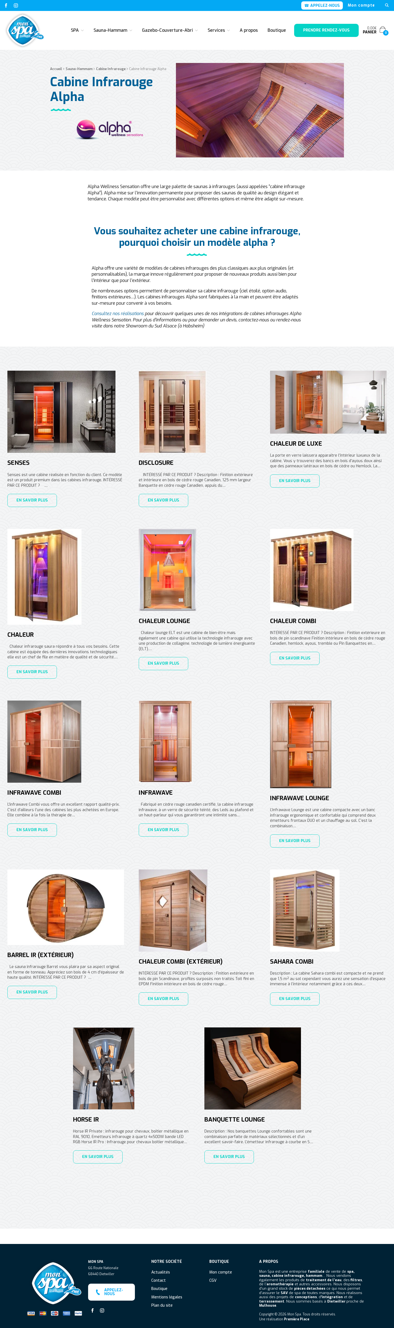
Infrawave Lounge (299, 798)
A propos (249, 30)
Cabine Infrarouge (111, 75)
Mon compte (361, 5)
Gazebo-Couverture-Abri (167, 30)
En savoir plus (32, 500)
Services (216, 30)
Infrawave (156, 792)
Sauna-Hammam (110, 30)
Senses (18, 462)
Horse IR (86, 1119)
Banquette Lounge (234, 1119)
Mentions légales (166, 1282)
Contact (158, 1265)
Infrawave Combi (34, 792)
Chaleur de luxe (296, 443)
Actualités (160, 1257)
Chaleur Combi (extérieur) (181, 961)
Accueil (56, 75)
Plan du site (162, 1290)
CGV (212, 1265)
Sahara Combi (292, 961)
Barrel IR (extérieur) (40, 954)
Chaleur (20, 634)
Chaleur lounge (164, 620)
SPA (75, 30)
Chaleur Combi (293, 620)
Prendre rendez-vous (326, 30)
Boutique (277, 30)
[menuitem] (361, 5)
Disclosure (156, 462)
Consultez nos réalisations (118, 313)
